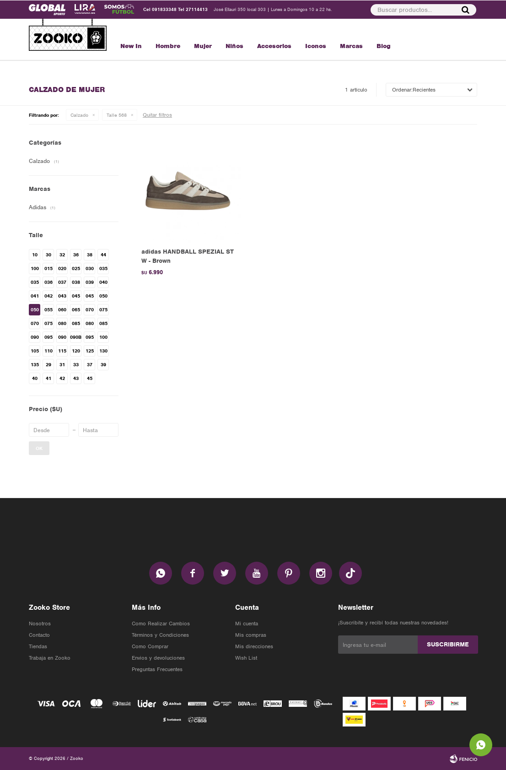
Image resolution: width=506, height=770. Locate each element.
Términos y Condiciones (160, 635)
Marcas (351, 46)
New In (131, 46)
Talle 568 (117, 115)
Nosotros (40, 623)
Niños (234, 46)
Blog (384, 46)
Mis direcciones (254, 646)
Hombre (168, 46)
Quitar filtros (157, 115)
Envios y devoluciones (158, 658)
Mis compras (250, 635)
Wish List (246, 658)
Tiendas (38, 646)
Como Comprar (150, 646)
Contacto (39, 635)
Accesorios (274, 46)
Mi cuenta (246, 623)
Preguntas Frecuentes (157, 669)
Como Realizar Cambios (161, 623)
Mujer (203, 46)
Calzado (79, 115)
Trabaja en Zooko (49, 658)
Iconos (315, 46)
